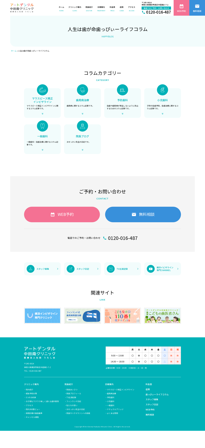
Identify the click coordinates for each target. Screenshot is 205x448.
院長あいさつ (71, 389)
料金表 (149, 384)
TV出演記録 (71, 397)
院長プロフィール (73, 393)
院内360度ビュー (33, 409)
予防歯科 (110, 397)
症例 (148, 389)
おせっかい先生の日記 (75, 409)
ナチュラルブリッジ (115, 409)
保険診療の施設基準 (34, 413)
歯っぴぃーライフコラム (157, 394)
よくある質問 (112, 413)
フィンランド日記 (73, 401)
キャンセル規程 (32, 417)
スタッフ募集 (152, 399)
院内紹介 (29, 389)
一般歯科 (110, 405)
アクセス (29, 405)
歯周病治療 (111, 393)
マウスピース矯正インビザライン (120, 389)
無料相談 (150, 414)
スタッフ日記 (152, 404)
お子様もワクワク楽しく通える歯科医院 (42, 401)
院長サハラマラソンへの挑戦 (78, 413)
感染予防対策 (31, 393)
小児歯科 (110, 401)
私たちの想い (71, 405)
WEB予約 (150, 409)
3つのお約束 (31, 397)
